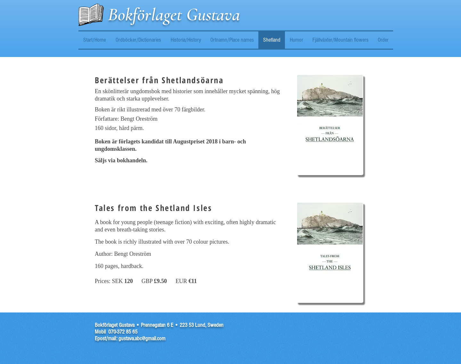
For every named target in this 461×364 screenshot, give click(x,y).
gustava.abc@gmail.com (142, 338)
